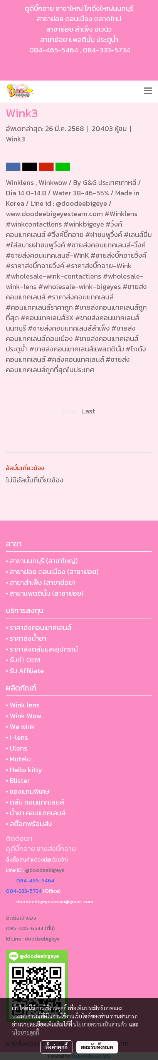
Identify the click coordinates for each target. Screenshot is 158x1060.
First (70, 411)
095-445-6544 (25, 928)
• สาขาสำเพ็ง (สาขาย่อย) (40, 582)
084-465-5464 (53, 50)
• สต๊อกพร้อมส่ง (29, 823)
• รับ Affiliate (25, 670)
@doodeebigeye (44, 870)
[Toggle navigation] (148, 91)
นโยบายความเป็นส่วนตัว (100, 1024)
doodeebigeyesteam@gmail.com (54, 901)
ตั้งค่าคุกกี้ (56, 1046)
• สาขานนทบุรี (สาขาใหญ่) (42, 561)
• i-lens (17, 737)
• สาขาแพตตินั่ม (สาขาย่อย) (45, 593)
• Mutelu (18, 759)
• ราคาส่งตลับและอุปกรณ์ (42, 649)
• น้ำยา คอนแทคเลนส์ (36, 813)
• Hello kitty (24, 769)
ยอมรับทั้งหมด (97, 1046)
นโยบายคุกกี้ (25, 1032)
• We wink (20, 726)
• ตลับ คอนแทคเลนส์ (35, 802)
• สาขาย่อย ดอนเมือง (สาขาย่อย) (52, 571)
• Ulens (16, 748)
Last (88, 411)
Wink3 (15, 139)
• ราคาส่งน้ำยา (26, 638)
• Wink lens (23, 705)
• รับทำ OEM (23, 660)
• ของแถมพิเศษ (27, 791)
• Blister (18, 780)
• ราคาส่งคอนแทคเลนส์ (38, 627)
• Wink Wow (23, 716)
